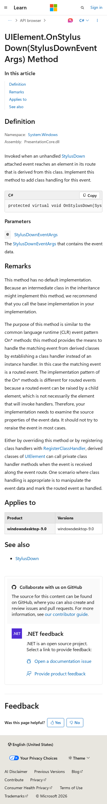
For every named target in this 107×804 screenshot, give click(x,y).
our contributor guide (66, 614)
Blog (75, 771)
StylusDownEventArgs (36, 234)
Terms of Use (71, 787)
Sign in (96, 7)
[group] (53, 206)
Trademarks (15, 796)
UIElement (35, 456)
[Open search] (82, 8)
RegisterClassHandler (64, 448)
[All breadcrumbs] (10, 20)
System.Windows (43, 134)
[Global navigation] (5, 8)
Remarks (16, 91)
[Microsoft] (53, 7)
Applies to (18, 99)
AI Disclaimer (16, 771)
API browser (30, 20)
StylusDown (73, 156)
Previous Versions (49, 771)
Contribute (14, 779)
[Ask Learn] (70, 20)
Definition (17, 84)
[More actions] (97, 20)
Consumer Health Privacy (27, 787)
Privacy (36, 779)
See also (16, 106)
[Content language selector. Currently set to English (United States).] (31, 744)
